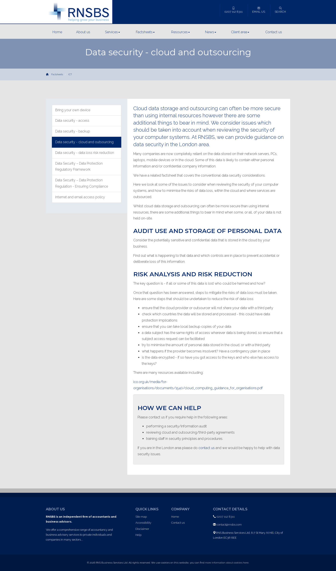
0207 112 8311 (233, 10)
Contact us (273, 32)
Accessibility (143, 522)
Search (280, 10)
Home (57, 32)
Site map (141, 516)
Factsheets (145, 32)
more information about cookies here (227, 562)
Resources (180, 32)
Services (112, 32)
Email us (258, 10)
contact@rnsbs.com (229, 524)
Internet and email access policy (80, 197)
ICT (70, 74)
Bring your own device (72, 110)
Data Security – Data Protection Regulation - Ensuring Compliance (81, 183)
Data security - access (72, 121)
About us (83, 32)
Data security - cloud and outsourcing (84, 142)
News (210, 32)
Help (138, 534)
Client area (240, 32)
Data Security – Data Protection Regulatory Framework (79, 166)
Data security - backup (72, 131)
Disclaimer (142, 528)
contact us (206, 448)
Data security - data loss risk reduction (84, 153)
